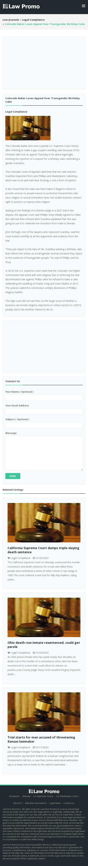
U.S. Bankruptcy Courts (67, 796)
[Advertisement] (44, 62)
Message (11, 433)
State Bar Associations (36, 803)
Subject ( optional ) (17, 419)
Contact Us (69, 803)
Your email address (17, 405)
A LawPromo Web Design (31, 839)
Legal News (55, 803)
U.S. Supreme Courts (43, 796)
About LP (17, 803)
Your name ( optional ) (19, 391)
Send (13, 476)
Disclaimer (14, 796)
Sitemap (26, 796)
